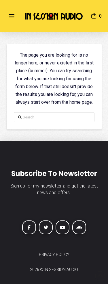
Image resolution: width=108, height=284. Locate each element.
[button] (11, 16)
